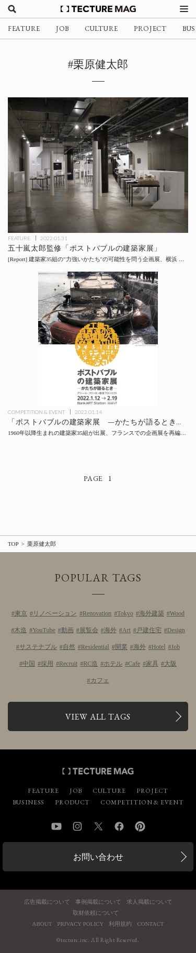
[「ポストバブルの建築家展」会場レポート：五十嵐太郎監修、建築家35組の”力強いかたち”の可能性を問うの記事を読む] (98, 165)
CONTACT (150, 924)
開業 (121, 647)
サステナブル (38, 647)
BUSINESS (29, 802)
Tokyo (125, 613)
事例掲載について (98, 902)
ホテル (112, 663)
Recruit (68, 663)
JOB (62, 28)
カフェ (99, 680)
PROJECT (150, 28)
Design (176, 630)
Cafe (134, 663)
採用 (47, 663)
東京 (21, 613)
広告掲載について (47, 902)
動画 (67, 630)
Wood (177, 613)
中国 (28, 663)
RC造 (90, 663)
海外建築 (151, 613)
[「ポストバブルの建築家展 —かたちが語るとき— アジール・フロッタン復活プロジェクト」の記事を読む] (98, 339)
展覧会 (88, 630)
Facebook (119, 826)
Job (175, 647)
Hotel (159, 647)
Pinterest (140, 826)
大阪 (170, 663)
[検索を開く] (12, 9)
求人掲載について (149, 902)
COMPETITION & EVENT (36, 411)
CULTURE (101, 28)
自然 (69, 647)
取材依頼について (96, 913)
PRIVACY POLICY (80, 924)
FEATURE (24, 28)
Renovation (97, 613)
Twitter (98, 826)
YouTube (43, 630)
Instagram (77, 826)
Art (126, 630)
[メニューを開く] (184, 9)
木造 (20, 630)
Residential (95, 647)
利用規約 (120, 924)
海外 (110, 630)
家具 (152, 663)
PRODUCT (72, 802)
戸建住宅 (149, 630)
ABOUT (42, 924)
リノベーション (55, 613)
